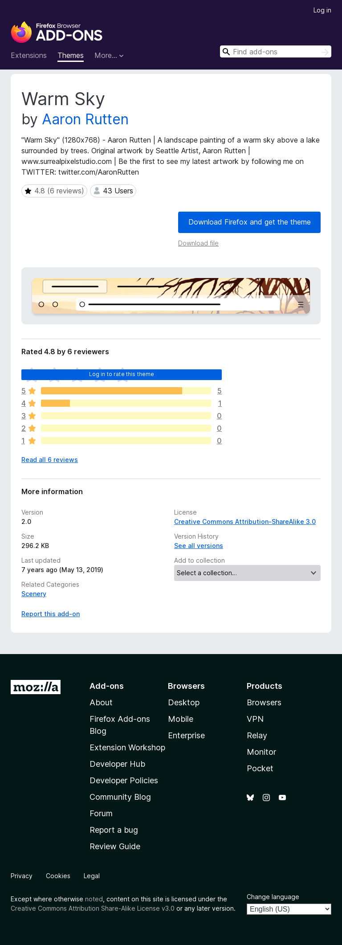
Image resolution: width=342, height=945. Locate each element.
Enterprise (186, 735)
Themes (70, 55)
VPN (255, 719)
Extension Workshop (127, 747)
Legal (92, 876)
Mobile (180, 719)
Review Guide (115, 846)
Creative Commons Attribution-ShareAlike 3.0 (245, 521)
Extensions (29, 55)
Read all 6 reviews (49, 459)
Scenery (33, 593)
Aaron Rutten (85, 119)
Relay (257, 735)
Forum (101, 813)
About (101, 702)
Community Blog (120, 797)
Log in (322, 10)
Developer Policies (124, 780)
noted (94, 899)
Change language (273, 896)
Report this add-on (50, 614)
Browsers (264, 702)
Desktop (184, 702)
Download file (198, 243)
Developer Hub (117, 764)
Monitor (261, 752)
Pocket (260, 768)
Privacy (22, 876)
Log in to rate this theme (122, 374)
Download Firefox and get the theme (249, 221)
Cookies (58, 876)
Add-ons (107, 686)
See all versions (198, 545)
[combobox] (275, 51)
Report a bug (114, 830)
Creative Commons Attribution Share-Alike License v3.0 (93, 908)
